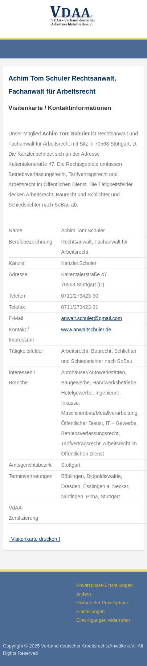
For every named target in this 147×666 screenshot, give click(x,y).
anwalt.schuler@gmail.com (91, 318)
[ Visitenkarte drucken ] (34, 539)
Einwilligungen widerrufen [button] (103, 620)
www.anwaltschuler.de (86, 329)
